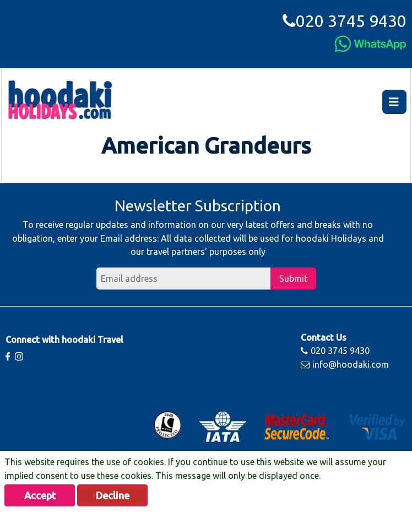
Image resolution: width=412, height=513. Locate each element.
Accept (40, 495)
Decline (112, 495)
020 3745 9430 (344, 21)
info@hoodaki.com (345, 364)
